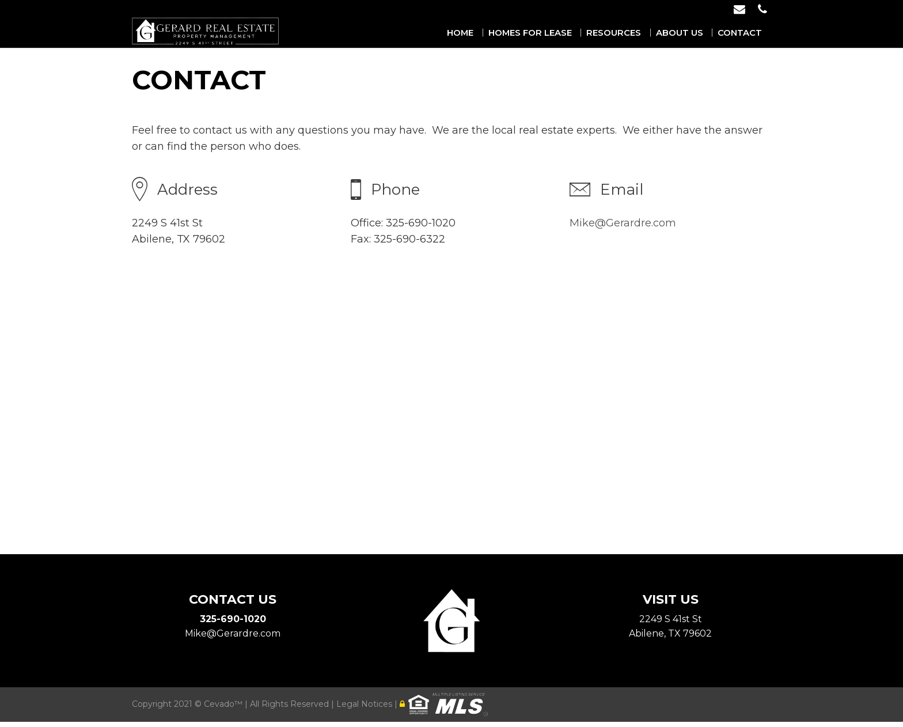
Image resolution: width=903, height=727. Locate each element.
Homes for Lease (553, 33)
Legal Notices (365, 709)
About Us (689, 33)
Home (489, 33)
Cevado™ (224, 709)
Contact (744, 33)
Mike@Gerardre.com (623, 223)
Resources (630, 33)
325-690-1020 (233, 619)
